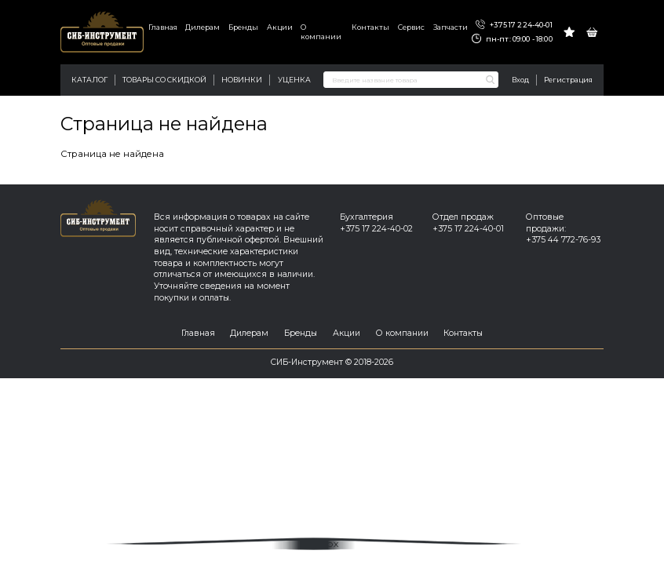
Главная (162, 27)
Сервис (411, 27)
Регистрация (568, 79)
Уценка (294, 79)
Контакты (370, 27)
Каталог (89, 79)
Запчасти (450, 27)
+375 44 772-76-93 (563, 240)
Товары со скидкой (164, 79)
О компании (321, 32)
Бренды (243, 27)
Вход (520, 79)
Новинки (241, 79)
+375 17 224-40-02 (376, 229)
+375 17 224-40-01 (514, 25)
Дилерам (202, 27)
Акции (280, 27)
